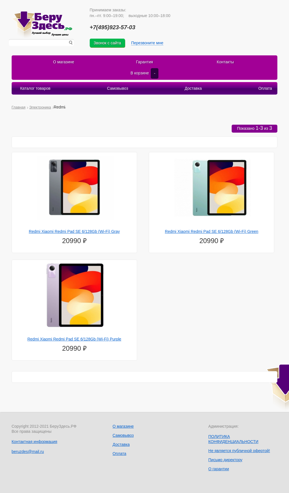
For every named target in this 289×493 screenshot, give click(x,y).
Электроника (40, 107)
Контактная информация (34, 441)
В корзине (144, 73)
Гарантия (144, 62)
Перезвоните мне (147, 43)
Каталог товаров (35, 88)
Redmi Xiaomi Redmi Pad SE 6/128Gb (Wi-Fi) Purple (74, 339)
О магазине (63, 62)
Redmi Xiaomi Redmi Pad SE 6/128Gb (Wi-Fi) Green (211, 231)
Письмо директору (225, 460)
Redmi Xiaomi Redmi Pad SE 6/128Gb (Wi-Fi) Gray (74, 231)
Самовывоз (117, 88)
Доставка (193, 88)
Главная (19, 107)
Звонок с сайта (107, 43)
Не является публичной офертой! (239, 450)
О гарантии (218, 469)
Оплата (265, 88)
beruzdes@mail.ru (28, 451)
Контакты (225, 62)
